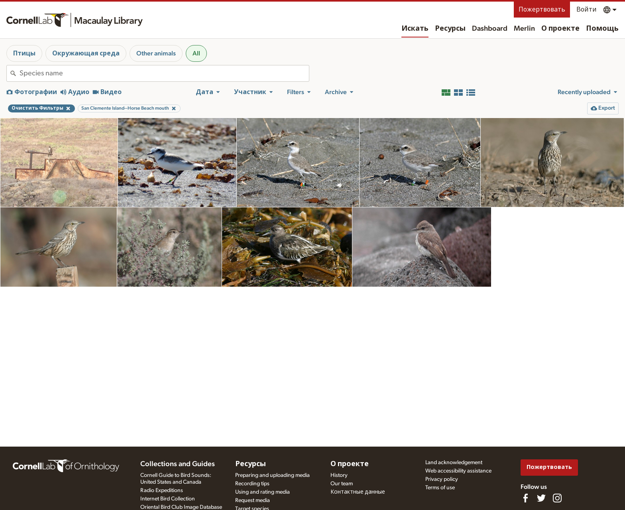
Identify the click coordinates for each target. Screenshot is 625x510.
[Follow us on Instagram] (557, 498)
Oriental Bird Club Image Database (181, 507)
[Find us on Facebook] (525, 498)
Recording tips (252, 483)
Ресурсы (450, 28)
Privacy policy (441, 479)
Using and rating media (262, 492)
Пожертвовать (542, 9)
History (339, 475)
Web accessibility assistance (458, 471)
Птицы (24, 53)
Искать (414, 28)
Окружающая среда (86, 53)
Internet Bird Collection (167, 499)
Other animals (156, 53)
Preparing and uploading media (272, 475)
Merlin (524, 28)
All (196, 53)
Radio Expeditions (161, 490)
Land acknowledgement (453, 462)
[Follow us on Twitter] (541, 498)
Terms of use (440, 487)
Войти (586, 9)
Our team (341, 483)
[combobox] (164, 73)
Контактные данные (357, 492)
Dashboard (489, 28)
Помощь (602, 28)
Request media (252, 500)
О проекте (560, 28)
